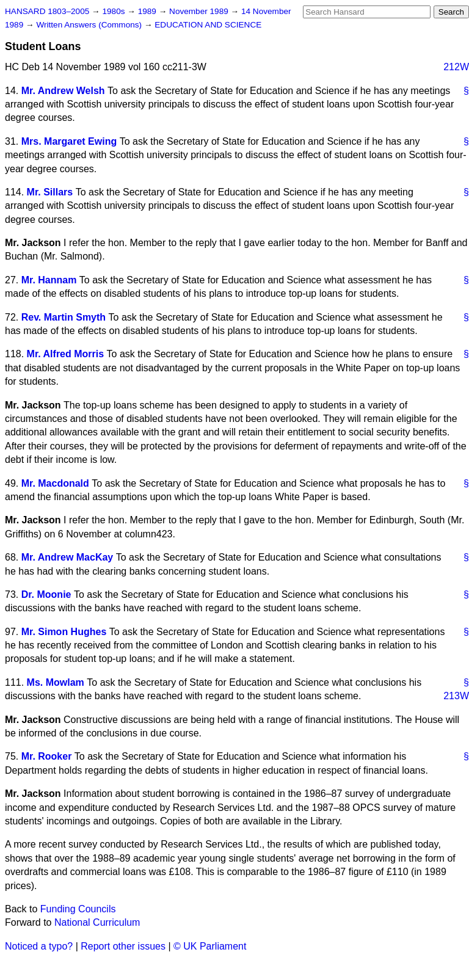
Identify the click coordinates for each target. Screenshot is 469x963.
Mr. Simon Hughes (64, 632)
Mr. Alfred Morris (65, 354)
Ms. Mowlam (55, 682)
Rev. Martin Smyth (63, 317)
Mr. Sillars (50, 192)
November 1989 (200, 11)
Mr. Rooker (46, 756)
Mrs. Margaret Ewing (69, 141)
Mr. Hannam (49, 280)
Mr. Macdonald (55, 483)
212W (456, 67)
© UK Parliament (209, 946)
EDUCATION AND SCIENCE (208, 24)
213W (456, 696)
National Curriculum (97, 922)
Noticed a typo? (39, 946)
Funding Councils (78, 909)
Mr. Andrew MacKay (67, 557)
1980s (114, 11)
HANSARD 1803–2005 (47, 11)
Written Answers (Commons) (90, 24)
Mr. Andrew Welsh (63, 90)
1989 (148, 11)
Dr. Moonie (46, 594)
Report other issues (123, 946)
